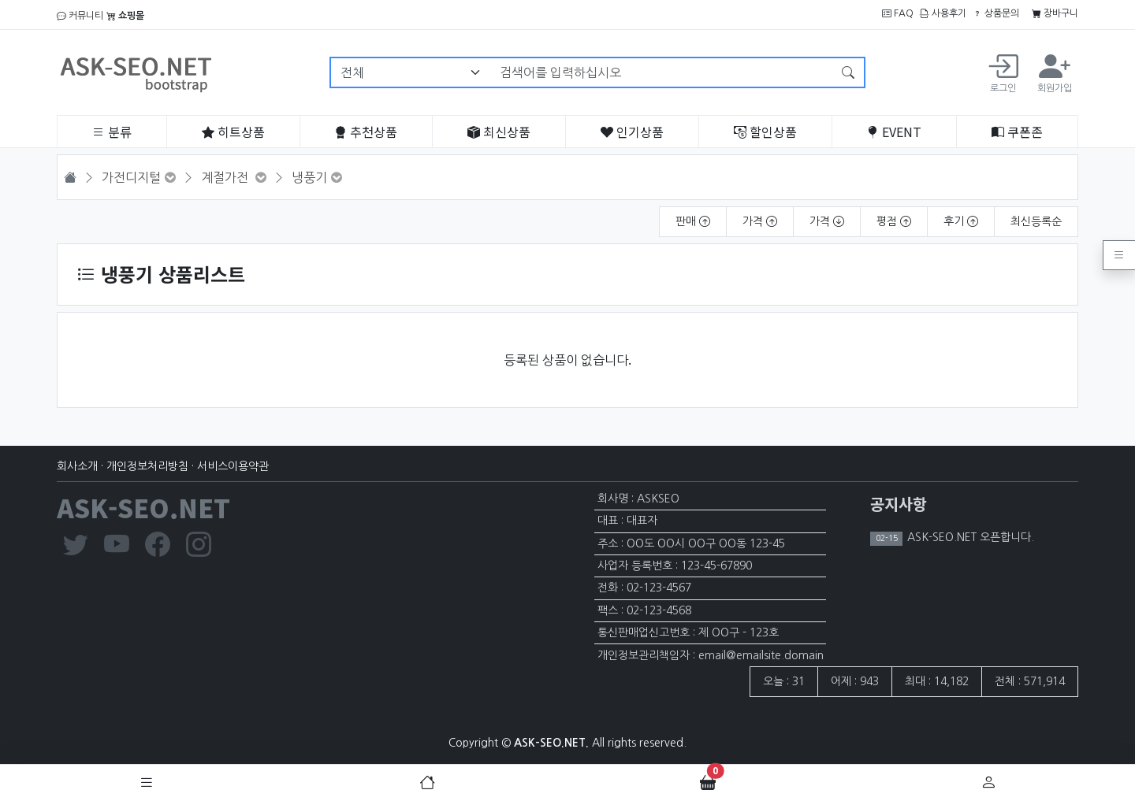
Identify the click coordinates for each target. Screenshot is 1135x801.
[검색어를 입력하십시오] (661, 72)
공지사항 (898, 503)
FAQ (898, 13)
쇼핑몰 (125, 15)
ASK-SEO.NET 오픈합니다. (969, 537)
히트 (233, 131)
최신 (498, 131)
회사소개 (77, 466)
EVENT (893, 131)
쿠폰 (1017, 131)
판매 (692, 221)
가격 (759, 221)
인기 (632, 131)
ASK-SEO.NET (143, 507)
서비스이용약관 (233, 466)
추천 (365, 131)
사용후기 (943, 13)
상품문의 (996, 13)
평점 (893, 221)
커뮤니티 (80, 15)
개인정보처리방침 (147, 466)
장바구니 (1055, 13)
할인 (765, 131)
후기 (960, 221)
